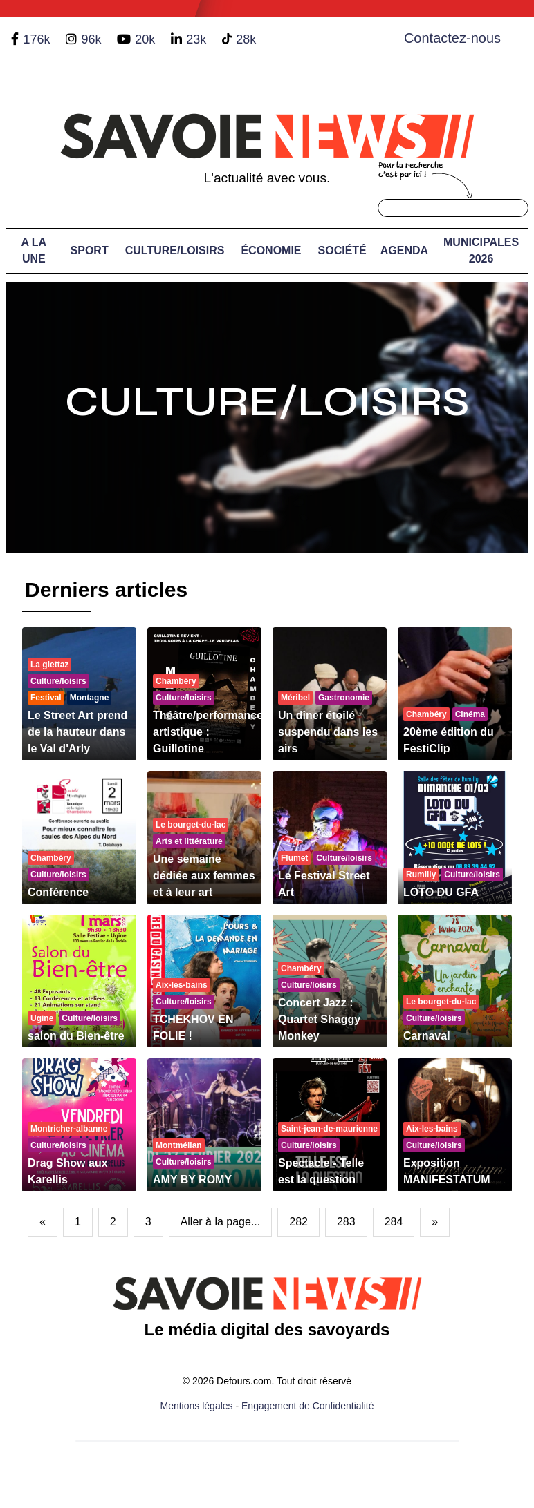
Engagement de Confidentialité (307, 1405)
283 (346, 1222)
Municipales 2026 (481, 250)
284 (394, 1222)
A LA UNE (33, 250)
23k (196, 39)
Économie (271, 250)
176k (36, 39)
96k (91, 39)
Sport (90, 250)
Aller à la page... (221, 1222)
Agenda (404, 250)
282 (298, 1222)
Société (342, 250)
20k (145, 39)
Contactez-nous (452, 38)
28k (246, 39)
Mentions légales (196, 1405)
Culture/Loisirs (175, 250)
